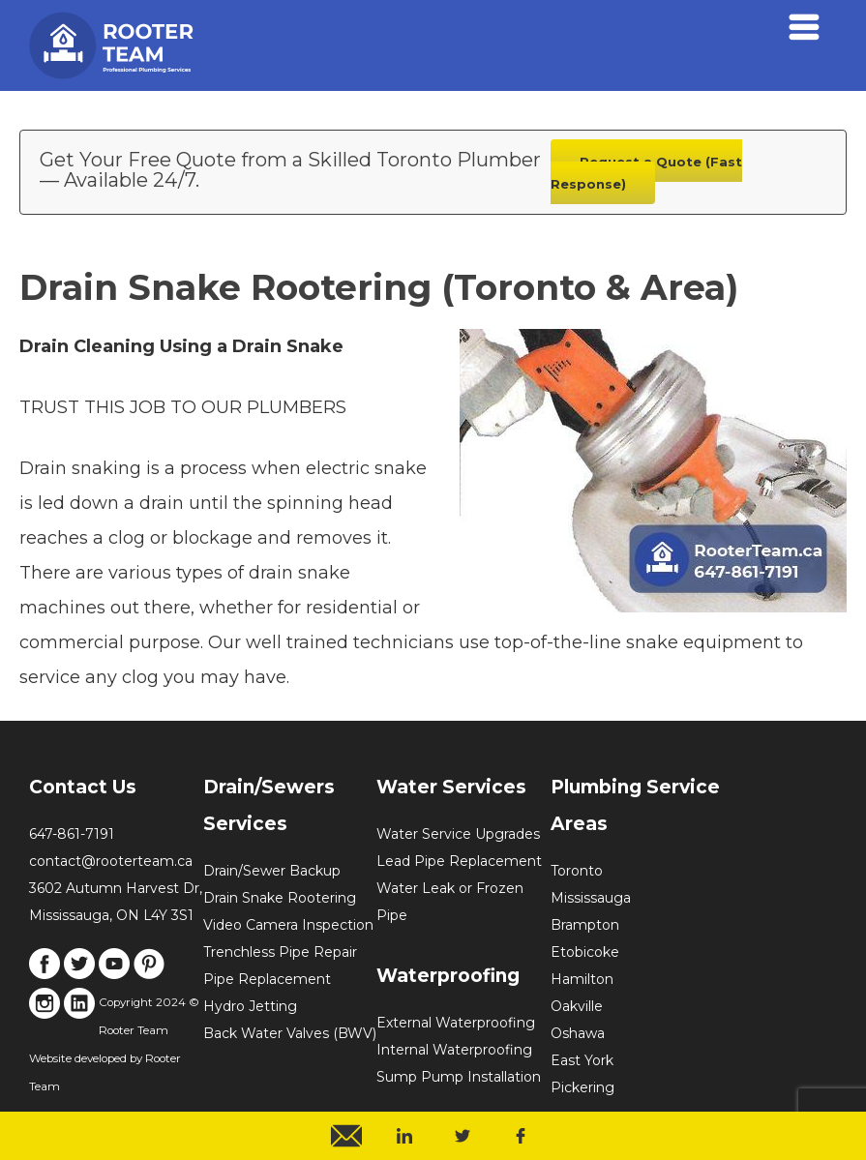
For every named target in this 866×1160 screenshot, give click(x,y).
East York (582, 1060)
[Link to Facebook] (44, 974)
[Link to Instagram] (44, 1014)
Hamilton (582, 979)
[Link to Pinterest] (149, 974)
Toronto (577, 870)
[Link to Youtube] (114, 974)
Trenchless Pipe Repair (280, 952)
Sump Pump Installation (458, 1077)
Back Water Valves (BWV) (289, 1033)
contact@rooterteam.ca (111, 861)
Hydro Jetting (250, 1006)
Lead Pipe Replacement (459, 861)
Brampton (585, 925)
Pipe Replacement (267, 979)
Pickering (582, 1087)
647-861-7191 (71, 834)
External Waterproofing (455, 1022)
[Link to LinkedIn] (79, 1014)
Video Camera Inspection (288, 925)
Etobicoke (585, 952)
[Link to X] (79, 974)
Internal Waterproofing (454, 1049)
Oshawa (578, 1033)
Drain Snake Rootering (279, 898)
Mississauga (591, 898)
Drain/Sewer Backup (272, 870)
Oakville (577, 1006)
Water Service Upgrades (458, 834)
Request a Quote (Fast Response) (646, 173)
